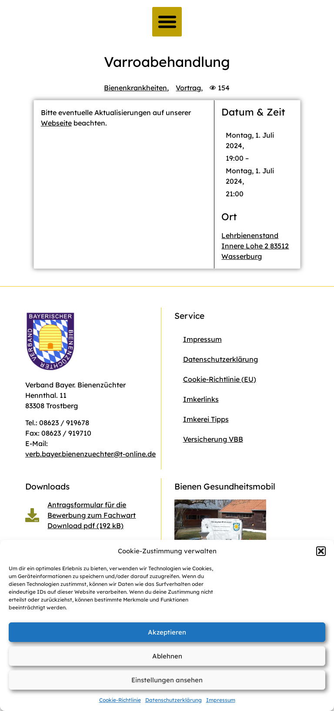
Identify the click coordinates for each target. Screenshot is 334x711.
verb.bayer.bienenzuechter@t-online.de (90, 454)
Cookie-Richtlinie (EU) (219, 379)
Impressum (220, 700)
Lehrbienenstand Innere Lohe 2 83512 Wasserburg (255, 246)
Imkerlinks (201, 399)
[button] (321, 551)
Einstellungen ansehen (167, 680)
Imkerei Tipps (206, 419)
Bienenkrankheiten (135, 87)
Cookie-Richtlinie (120, 700)
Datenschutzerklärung (173, 700)
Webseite (56, 123)
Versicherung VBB (213, 439)
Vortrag (188, 87)
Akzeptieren (167, 632)
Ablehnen (167, 656)
